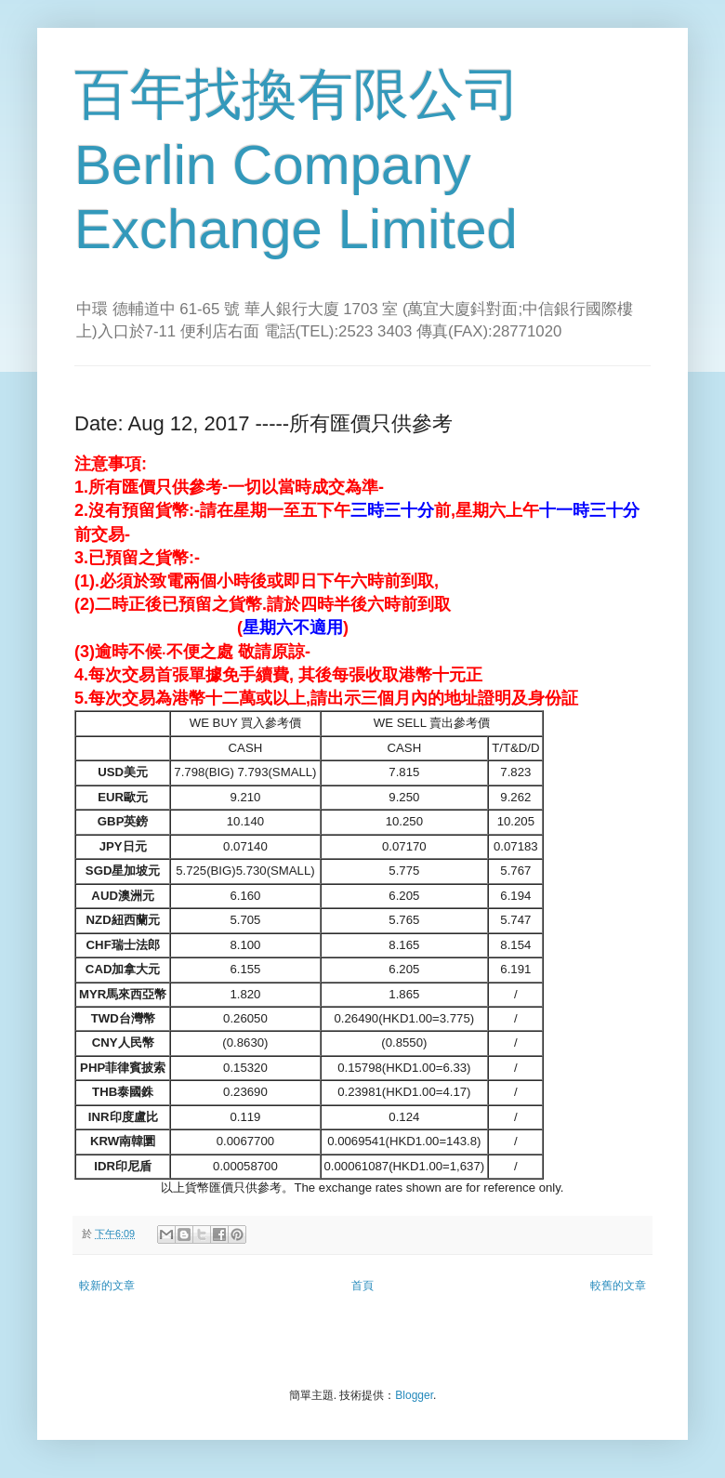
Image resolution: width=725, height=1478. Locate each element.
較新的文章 (107, 1285)
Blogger (414, 1395)
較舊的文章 (618, 1285)
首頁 (362, 1285)
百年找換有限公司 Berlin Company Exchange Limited (297, 161)
